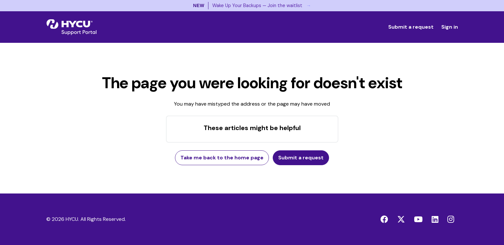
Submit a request (411, 27)
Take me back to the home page (221, 157)
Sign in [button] (449, 27)
